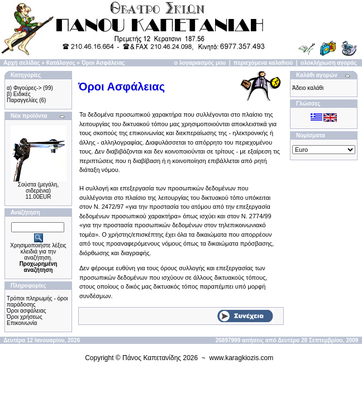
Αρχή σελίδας (21, 63)
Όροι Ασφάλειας (103, 63)
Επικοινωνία (22, 323)
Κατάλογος (60, 63)
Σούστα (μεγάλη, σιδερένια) (38, 187)
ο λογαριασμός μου (200, 63)
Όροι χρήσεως (24, 317)
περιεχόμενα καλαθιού (263, 63)
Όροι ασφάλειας (26, 311)
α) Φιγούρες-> (24, 88)
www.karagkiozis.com (241, 358)
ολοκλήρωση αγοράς (329, 63)
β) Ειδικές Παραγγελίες (22, 97)
